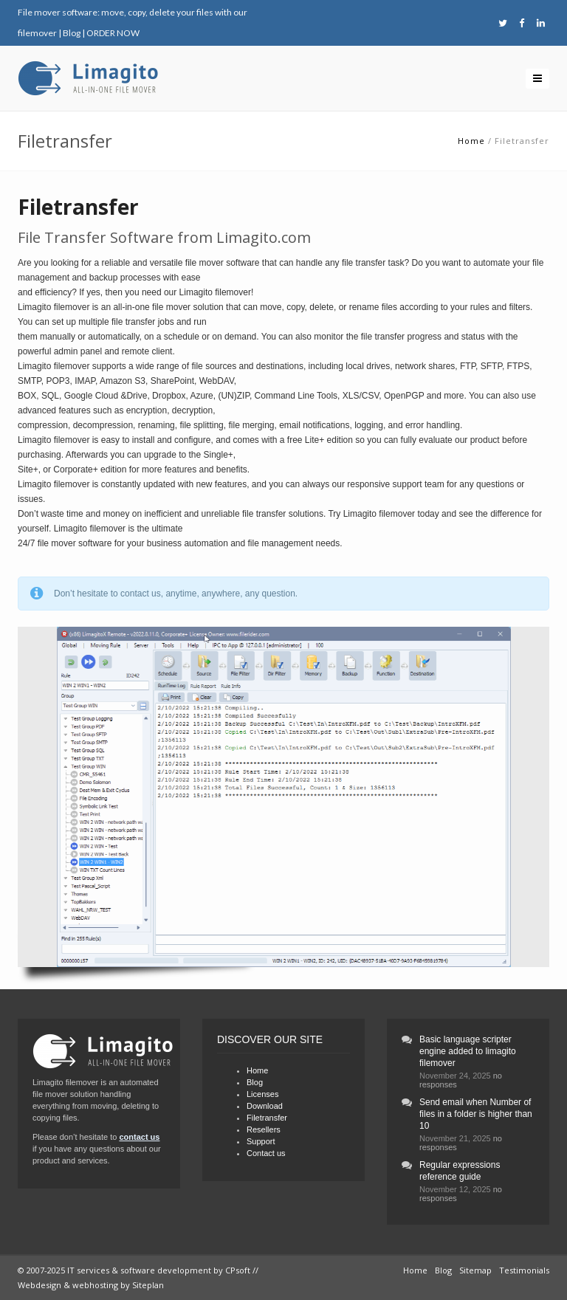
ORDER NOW (113, 32)
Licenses (262, 1094)
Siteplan (148, 1284)
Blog (71, 32)
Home (471, 140)
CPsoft (237, 1270)
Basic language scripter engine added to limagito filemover (467, 1051)
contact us (139, 1136)
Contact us (266, 1153)
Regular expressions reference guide (459, 1171)
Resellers (264, 1129)
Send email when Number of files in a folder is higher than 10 (475, 1114)
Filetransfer (267, 1117)
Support (261, 1141)
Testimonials (524, 1270)
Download (265, 1105)
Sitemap (475, 1270)
